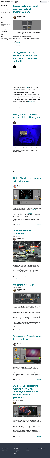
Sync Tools (16, 453)
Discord (27, 448)
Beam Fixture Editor (17, 451)
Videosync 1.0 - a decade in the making (5, 34)
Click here (30, 213)
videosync (17, 224)
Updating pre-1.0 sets (4, 31)
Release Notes (16, 2)
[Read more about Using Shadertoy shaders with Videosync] (39, 224)
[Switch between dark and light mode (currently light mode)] (48, 2)
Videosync (15, 103)
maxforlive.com (17, 42)
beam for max (23, 276)
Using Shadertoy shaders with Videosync (5, 25)
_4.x (28, 87)
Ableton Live (31, 101)
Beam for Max (5, 450)
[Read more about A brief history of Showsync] (39, 276)
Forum (24, 1)
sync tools (15, 278)
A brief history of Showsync (5, 29)
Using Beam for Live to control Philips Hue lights (5, 20)
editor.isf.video (34, 209)
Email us (29, 1)
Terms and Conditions (41, 448)
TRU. (19, 89)
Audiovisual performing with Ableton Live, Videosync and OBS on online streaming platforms (6, 39)
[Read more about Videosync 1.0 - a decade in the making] (39, 379)
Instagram (28, 450)
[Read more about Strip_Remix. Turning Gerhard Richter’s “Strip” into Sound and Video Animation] (39, 107)
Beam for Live (5, 448)
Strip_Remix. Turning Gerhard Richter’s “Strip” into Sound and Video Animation (5, 13)
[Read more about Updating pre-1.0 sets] (39, 329)
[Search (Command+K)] (43, 2)
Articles (20, 1)
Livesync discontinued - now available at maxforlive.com (5, 10)
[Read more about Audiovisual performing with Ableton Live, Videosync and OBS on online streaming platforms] (39, 436)
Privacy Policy (40, 447)
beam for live (18, 171)
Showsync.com (35, 1)
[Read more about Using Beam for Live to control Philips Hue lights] (39, 171)
